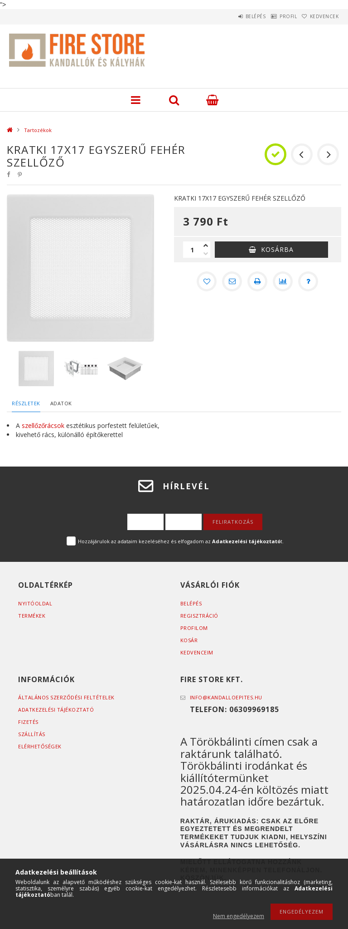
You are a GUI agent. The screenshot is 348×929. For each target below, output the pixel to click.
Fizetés (28, 721)
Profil (275, 16)
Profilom (194, 627)
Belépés (234, 16)
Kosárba (277, 249)
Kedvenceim (196, 652)
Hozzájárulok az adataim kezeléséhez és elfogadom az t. (181, 541)
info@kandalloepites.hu (226, 697)
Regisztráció (199, 615)
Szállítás (31, 734)
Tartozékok (38, 130)
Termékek (31, 615)
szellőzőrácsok (42, 425)
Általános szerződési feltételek (66, 697)
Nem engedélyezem (238, 916)
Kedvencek (320, 16)
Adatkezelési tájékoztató (56, 709)
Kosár (189, 640)
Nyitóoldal (35, 603)
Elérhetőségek (40, 746)
